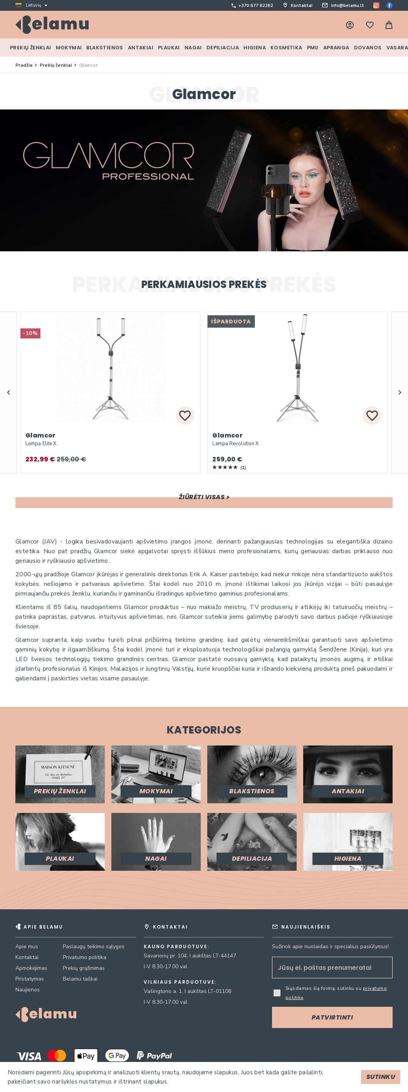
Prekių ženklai (56, 65)
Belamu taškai (80, 979)
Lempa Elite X (40, 443)
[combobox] (255, 27)
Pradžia (24, 65)
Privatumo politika (84, 957)
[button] (8, 392)
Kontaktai (301, 5)
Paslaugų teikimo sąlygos (93, 946)
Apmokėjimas (31, 968)
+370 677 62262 (255, 5)
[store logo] (52, 24)
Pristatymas (29, 979)
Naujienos (27, 989)
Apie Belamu (43, 927)
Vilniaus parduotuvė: (180, 982)
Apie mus (26, 946)
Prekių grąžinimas (84, 968)
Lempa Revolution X (235, 443)
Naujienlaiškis (306, 927)
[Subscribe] (332, 1017)
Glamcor (40, 435)
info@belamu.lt (347, 5)
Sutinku (380, 1076)
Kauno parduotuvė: (176, 947)
